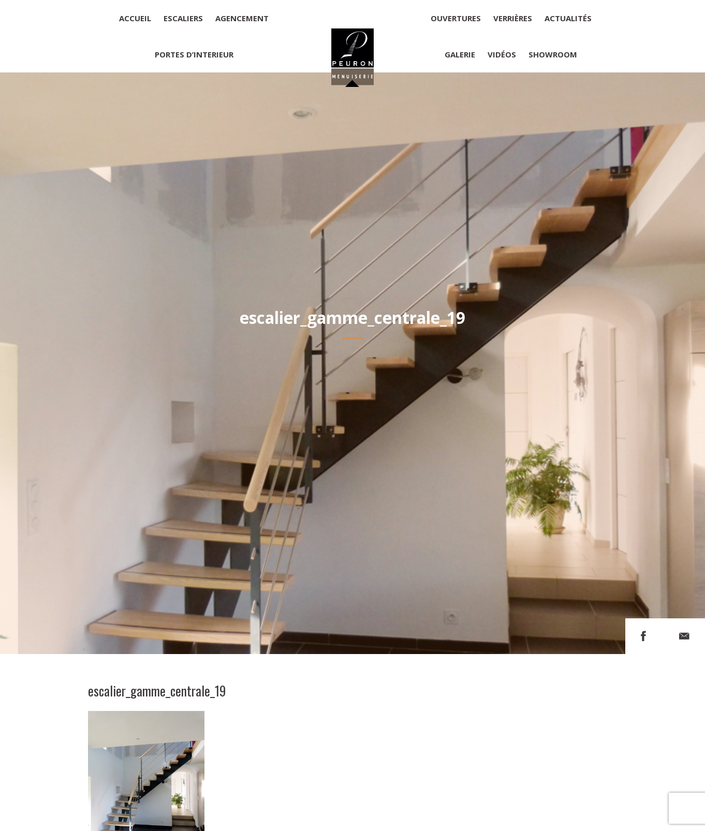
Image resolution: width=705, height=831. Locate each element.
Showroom (552, 54)
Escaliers (183, 18)
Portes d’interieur (194, 54)
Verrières (512, 18)
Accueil (135, 18)
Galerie (460, 54)
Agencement (242, 18)
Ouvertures (456, 18)
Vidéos (502, 54)
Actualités (568, 18)
